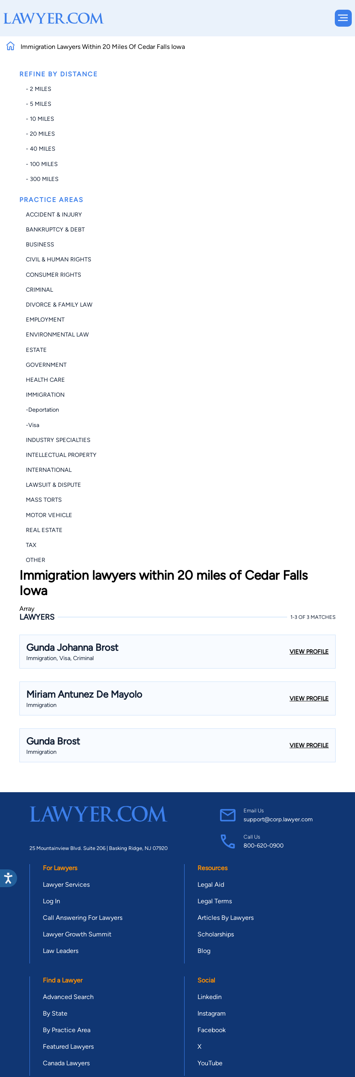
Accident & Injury (54, 214)
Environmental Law (57, 334)
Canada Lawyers (66, 1063)
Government (46, 364)
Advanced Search (68, 997)
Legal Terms (214, 901)
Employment (45, 319)
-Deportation (42, 409)
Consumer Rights (53, 274)
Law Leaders (60, 951)
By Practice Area (66, 1030)
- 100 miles (42, 164)
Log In (51, 901)
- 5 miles (38, 103)
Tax (31, 545)
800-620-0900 (264, 845)
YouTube (210, 1063)
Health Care (45, 379)
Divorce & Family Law (59, 304)
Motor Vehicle (49, 515)
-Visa (32, 425)
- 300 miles (42, 179)
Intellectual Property (61, 455)
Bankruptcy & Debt (55, 229)
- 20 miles (40, 133)
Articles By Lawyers (225, 917)
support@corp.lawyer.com (278, 819)
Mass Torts (44, 499)
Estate (36, 349)
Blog (203, 951)
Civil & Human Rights (58, 259)
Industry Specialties (58, 440)
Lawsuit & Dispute (53, 484)
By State (55, 1013)
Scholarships (215, 934)
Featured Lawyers (68, 1046)
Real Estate (44, 530)
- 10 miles (40, 118)
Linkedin (209, 997)
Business (40, 244)
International (48, 469)
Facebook (211, 1030)
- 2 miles (38, 89)
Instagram (211, 1013)
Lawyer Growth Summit (77, 934)
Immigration (45, 394)
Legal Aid (210, 884)
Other (35, 560)
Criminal (39, 289)
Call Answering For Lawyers (82, 917)
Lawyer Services (66, 884)
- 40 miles (40, 148)
